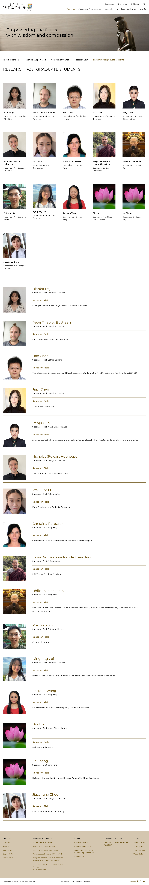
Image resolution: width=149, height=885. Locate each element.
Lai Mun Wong (70, 213)
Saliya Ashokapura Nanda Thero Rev (61, 557)
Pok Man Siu (9, 213)
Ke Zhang (127, 213)
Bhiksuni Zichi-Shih (132, 161)
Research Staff (81, 60)
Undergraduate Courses (43, 842)
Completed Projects (82, 846)
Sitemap (87, 881)
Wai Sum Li (38, 161)
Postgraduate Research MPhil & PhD (48, 854)
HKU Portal (134, 4)
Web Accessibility (77, 881)
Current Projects (81, 842)
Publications (79, 857)
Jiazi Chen (98, 112)
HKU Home (122, 4)
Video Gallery (138, 854)
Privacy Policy (64, 881)
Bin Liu (96, 213)
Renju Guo (128, 112)
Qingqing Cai (39, 212)
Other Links (8, 858)
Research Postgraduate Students (108, 60)
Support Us (8, 854)
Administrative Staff (60, 60)
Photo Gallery (139, 850)
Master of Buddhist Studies (44, 846)
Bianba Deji (42, 289)
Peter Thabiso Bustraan (44, 112)
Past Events (138, 846)
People (6, 846)
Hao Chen (68, 112)
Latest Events (139, 842)
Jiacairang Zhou (11, 262)
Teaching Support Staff (35, 60)
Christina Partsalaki (72, 161)
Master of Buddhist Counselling (45, 850)
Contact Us (109, 4)
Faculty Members (11, 60)
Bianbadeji (9, 112)
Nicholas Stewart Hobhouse (54, 456)
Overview (7, 842)
